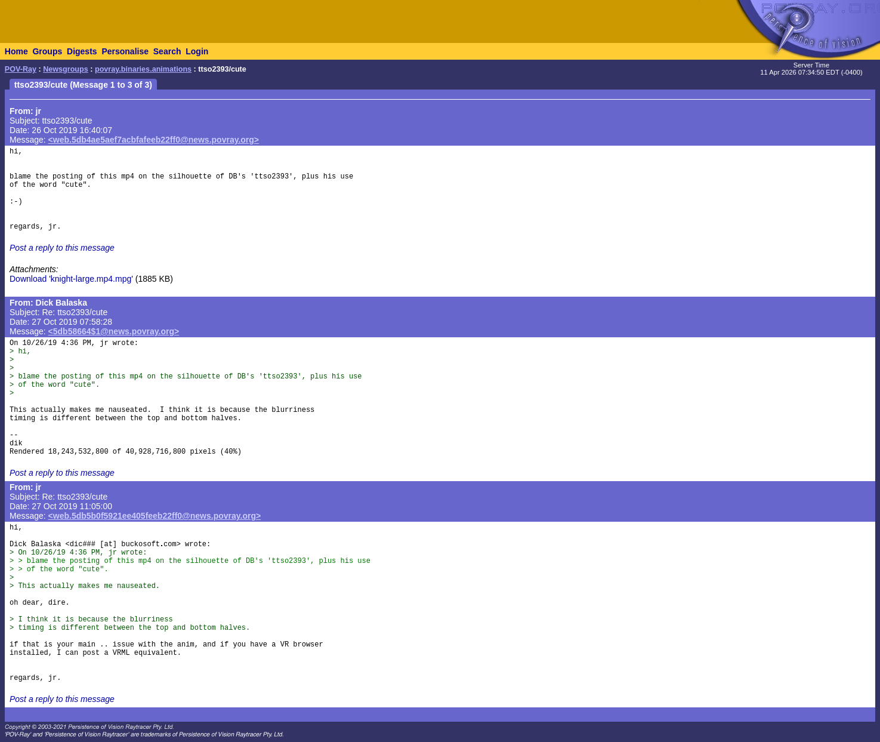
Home (16, 51)
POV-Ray (20, 69)
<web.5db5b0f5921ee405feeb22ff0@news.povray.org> (154, 516)
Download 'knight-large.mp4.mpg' (71, 279)
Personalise (125, 51)
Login (197, 51)
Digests (82, 51)
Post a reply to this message (62, 248)
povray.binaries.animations (143, 69)
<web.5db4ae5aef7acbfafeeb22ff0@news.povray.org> (153, 139)
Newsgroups (65, 69)
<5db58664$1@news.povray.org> (114, 331)
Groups (47, 51)
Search (167, 51)
